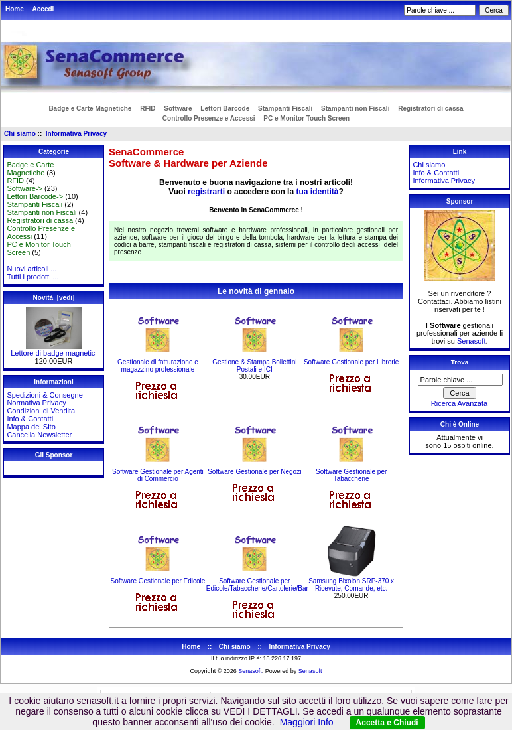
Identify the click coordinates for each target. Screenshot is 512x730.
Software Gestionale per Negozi (254, 471)
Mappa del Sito (31, 427)
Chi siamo (20, 133)
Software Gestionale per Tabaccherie (351, 475)
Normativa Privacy (36, 403)
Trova (459, 362)
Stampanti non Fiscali (355, 108)
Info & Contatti (30, 419)
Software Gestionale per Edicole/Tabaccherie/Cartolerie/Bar (257, 584)
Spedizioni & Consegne (44, 395)
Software (178, 108)
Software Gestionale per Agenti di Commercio (158, 475)
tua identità (317, 191)
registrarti (206, 191)
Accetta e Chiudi (387, 722)
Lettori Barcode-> (35, 196)
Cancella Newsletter (39, 435)
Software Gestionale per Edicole (158, 581)
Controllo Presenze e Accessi (208, 118)
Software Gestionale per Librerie (351, 362)
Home (14, 9)
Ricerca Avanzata (459, 403)
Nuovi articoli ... (31, 269)
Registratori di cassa (430, 108)
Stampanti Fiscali (285, 108)
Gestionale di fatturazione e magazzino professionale (157, 365)
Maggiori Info (307, 722)
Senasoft (471, 341)
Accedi (43, 9)
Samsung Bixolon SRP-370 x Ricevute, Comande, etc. (351, 584)
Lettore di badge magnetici (54, 349)
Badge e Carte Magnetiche (89, 108)
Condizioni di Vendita (41, 411)
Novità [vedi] (54, 297)
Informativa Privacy (76, 133)
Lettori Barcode (224, 108)
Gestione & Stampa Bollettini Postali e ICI (254, 365)
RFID (147, 108)
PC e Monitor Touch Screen (306, 118)
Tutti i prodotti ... (32, 277)
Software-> (24, 188)
